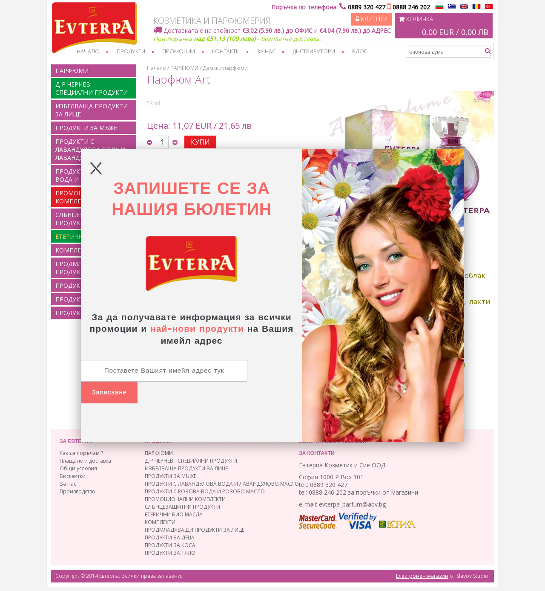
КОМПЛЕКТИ (160, 522)
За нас (266, 51)
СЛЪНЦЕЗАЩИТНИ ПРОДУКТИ (182, 506)
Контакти (226, 51)
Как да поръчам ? (81, 453)
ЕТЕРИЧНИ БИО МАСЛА (174, 514)
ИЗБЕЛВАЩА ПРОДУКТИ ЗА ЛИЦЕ (91, 110)
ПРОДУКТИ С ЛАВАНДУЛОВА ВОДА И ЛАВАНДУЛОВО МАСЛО (90, 149)
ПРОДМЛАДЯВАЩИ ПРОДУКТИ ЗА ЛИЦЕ (194, 529)
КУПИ (200, 142)
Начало (88, 51)
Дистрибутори (314, 51)
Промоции (178, 51)
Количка (443, 26)
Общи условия (78, 468)
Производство (77, 491)
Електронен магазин (422, 575)
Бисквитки (73, 476)
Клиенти (371, 19)
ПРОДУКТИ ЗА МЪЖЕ (86, 128)
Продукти (131, 51)
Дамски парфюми (225, 68)
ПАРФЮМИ (72, 71)
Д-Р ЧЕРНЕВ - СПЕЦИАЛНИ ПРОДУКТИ (91, 88)
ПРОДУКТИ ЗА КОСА (170, 545)
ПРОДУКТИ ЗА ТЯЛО (170, 552)
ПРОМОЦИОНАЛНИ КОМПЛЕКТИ (185, 499)
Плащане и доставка (85, 460)
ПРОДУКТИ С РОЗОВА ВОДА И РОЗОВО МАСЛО (205, 491)
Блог (359, 51)
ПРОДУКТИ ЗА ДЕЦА (170, 537)
